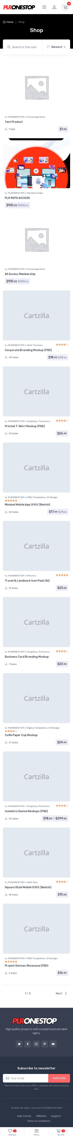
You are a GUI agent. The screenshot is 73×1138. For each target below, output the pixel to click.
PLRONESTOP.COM (52, 1108)
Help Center (24, 1116)
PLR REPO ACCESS (17, 198)
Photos (31, 575)
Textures (44, 421)
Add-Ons (32, 882)
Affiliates (41, 1116)
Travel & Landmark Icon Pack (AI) (27, 580)
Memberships (35, 193)
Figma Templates (37, 728)
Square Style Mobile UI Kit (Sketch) (28, 887)
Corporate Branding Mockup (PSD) (28, 350)
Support (56, 1116)
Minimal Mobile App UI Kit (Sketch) (27, 504)
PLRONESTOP (16, 117)
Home (10, 22)
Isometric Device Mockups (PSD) (26, 811)
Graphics (32, 421)
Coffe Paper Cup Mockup (21, 735)
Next (61, 993)
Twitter (19, 1044)
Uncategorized (36, 117)
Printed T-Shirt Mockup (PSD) (25, 426)
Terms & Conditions (38, 1121)
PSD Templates (36, 497)
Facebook (27, 1044)
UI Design (51, 497)
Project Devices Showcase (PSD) (26, 965)
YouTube (53, 1044)
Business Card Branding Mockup (27, 656)
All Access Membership (20, 274)
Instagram (36, 1044)
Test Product (14, 122)
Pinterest (44, 1044)
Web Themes (35, 345)
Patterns (44, 651)
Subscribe (59, 1078)
